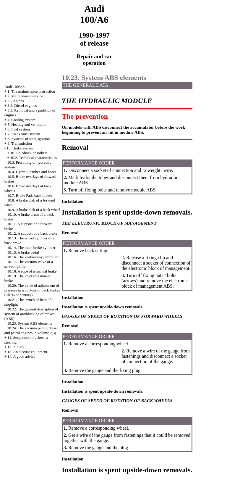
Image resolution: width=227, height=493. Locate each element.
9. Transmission (19, 143)
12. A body (15, 347)
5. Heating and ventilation (27, 124)
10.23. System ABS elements (29, 323)
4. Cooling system (21, 119)
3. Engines (15, 101)
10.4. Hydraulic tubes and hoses (31, 172)
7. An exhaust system (23, 134)
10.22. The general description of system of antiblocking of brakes (31, 314)
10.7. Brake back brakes (30, 195)
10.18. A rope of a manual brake (32, 271)
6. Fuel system (18, 129)
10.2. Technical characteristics (33, 157)
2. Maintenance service (25, 96)
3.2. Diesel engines (22, 105)
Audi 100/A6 (14, 86)
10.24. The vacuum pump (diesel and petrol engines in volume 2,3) (31, 330)
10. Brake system (20, 148)
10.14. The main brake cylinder (31, 247)
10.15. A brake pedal (23, 252)
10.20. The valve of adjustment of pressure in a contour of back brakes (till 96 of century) (32, 290)
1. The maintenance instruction (31, 91)
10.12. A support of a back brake (32, 233)
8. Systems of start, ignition (28, 138)
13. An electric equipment (27, 351)
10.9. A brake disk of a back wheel (33, 209)
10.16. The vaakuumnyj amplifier (33, 257)
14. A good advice (21, 356)
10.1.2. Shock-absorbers (29, 153)
